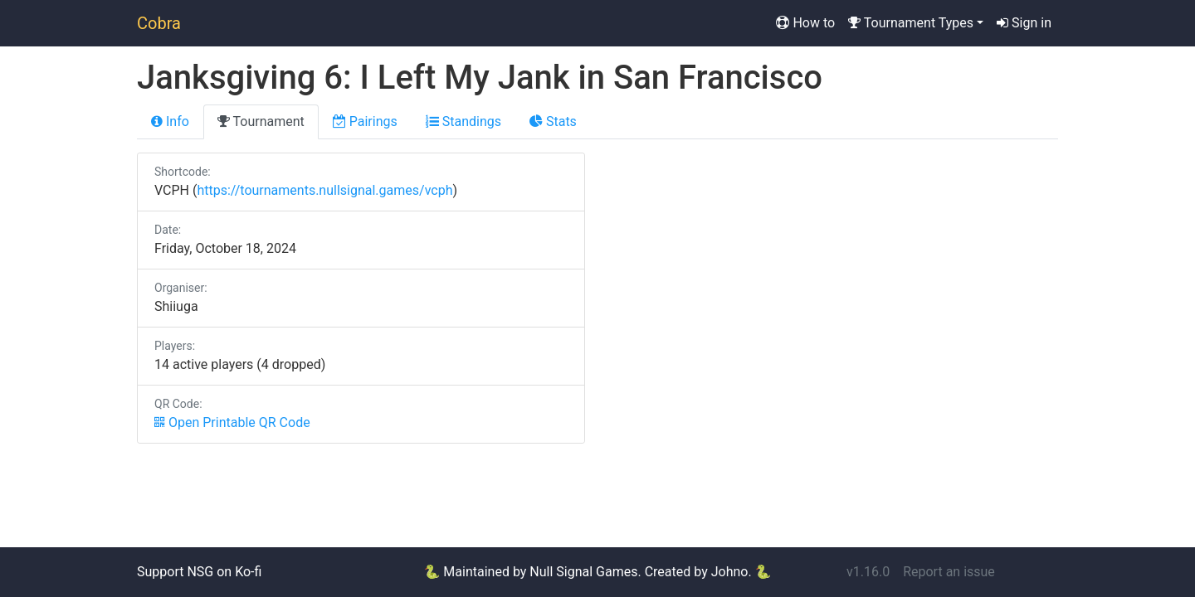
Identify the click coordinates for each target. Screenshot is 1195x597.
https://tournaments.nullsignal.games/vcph (324, 190)
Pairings (365, 121)
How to (805, 23)
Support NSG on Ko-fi (199, 572)
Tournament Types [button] (910, 23)
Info (170, 121)
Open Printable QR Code (232, 422)
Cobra (159, 23)
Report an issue (949, 572)
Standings (463, 121)
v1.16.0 (868, 572)
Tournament (261, 121)
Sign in (1024, 23)
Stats (553, 121)
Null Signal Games (583, 572)
